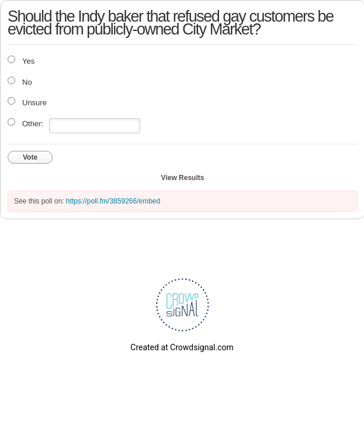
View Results (182, 178)
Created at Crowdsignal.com (181, 347)
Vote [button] (30, 157)
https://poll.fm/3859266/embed (113, 201)
